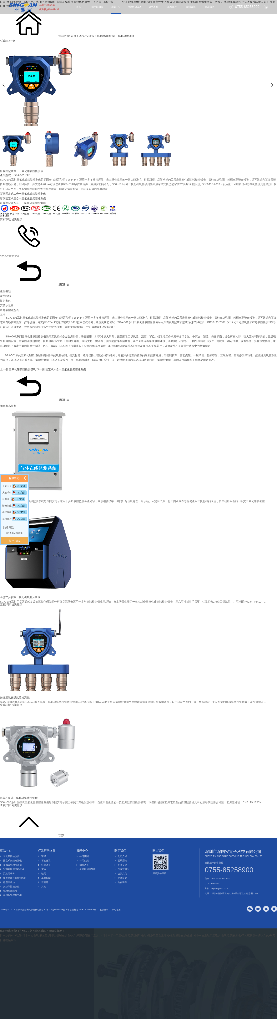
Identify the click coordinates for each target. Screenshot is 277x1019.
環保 (43, 864)
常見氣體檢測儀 (101, 35)
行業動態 (84, 868)
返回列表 (34, 284)
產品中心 (116, 6)
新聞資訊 (190, 6)
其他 (43, 894)
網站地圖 (116, 918)
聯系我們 (209, 6)
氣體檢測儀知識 (87, 877)
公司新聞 (84, 864)
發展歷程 (122, 868)
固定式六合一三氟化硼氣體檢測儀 (65, 369)
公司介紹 (122, 864)
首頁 (78, 6)
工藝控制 (46, 886)
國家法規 (84, 873)
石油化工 (46, 868)
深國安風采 (123, 877)
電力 (43, 877)
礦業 (43, 881)
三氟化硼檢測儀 (124, 35)
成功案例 (153, 6)
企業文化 (122, 881)
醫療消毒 (46, 873)
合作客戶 (122, 890)
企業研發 (122, 886)
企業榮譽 (122, 873)
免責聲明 (104, 918)
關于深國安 (97, 6)
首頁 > (74, 35)
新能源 (44, 890)
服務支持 (172, 6)
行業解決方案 (135, 6)
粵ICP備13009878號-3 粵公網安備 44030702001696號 (71, 918)
